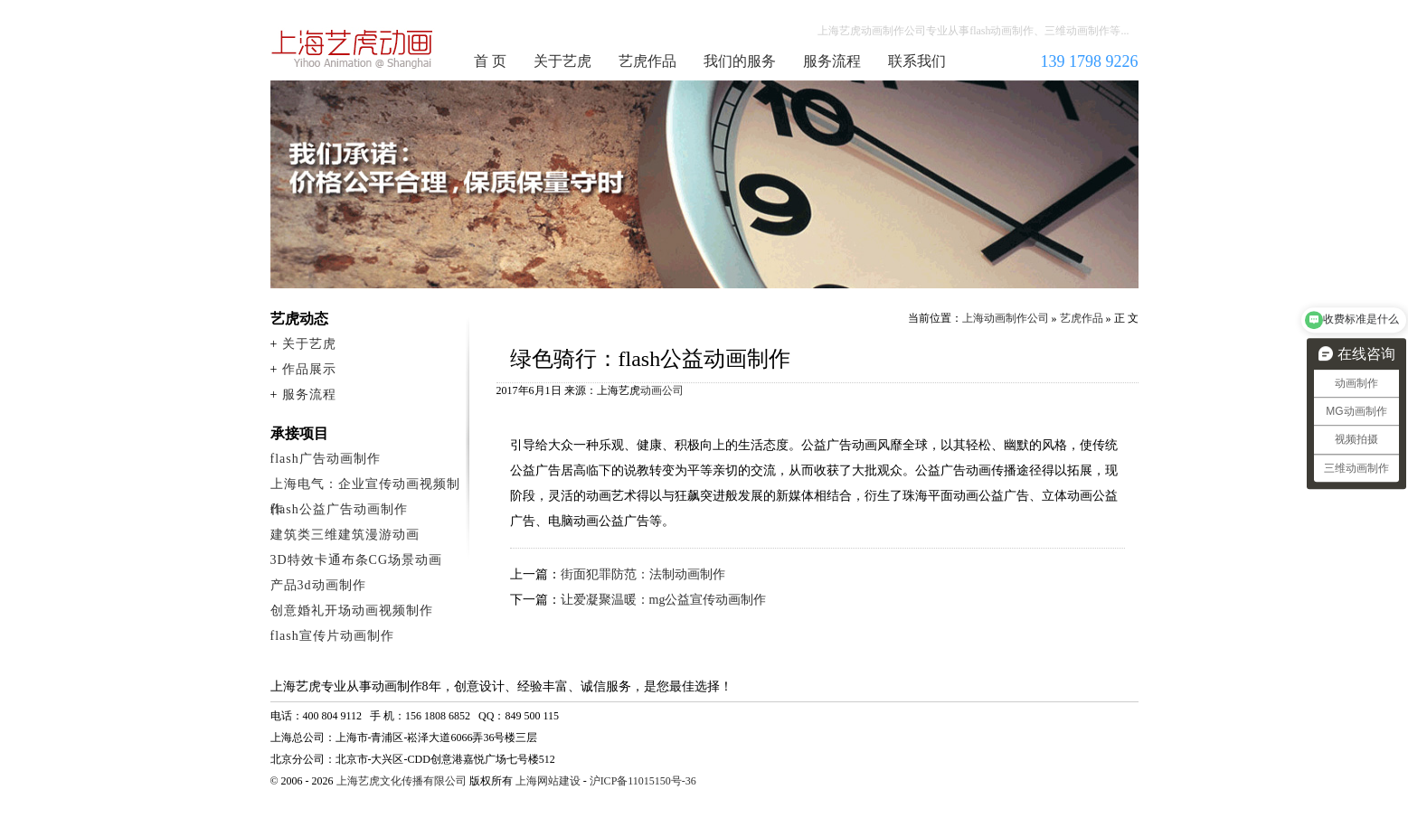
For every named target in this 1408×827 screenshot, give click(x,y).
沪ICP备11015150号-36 (643, 781)
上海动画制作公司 (352, 48)
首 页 (490, 61)
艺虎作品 (647, 61)
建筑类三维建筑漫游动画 (345, 534)
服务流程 (832, 61)
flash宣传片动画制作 (332, 636)
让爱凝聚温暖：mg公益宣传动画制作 (664, 599)
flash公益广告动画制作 (339, 509)
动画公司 (662, 390)
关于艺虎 (562, 61)
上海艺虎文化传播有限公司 (401, 781)
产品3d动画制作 (318, 585)
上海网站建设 (548, 781)
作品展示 (309, 369)
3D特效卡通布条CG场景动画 (356, 560)
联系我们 (917, 61)
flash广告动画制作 (325, 458)
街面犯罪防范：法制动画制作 (643, 574)
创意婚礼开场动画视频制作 (351, 610)
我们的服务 (740, 61)
